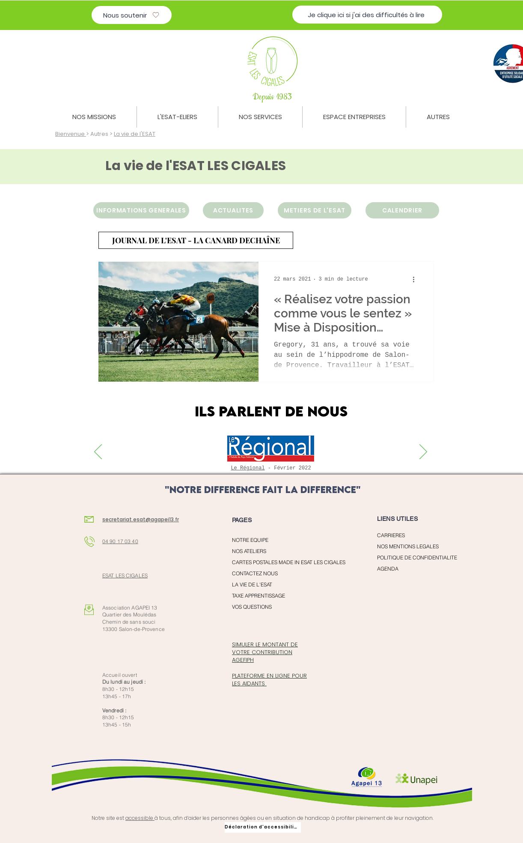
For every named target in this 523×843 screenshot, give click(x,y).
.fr (176, 519)
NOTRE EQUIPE (250, 540)
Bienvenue (70, 134)
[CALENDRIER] (402, 210)
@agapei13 (160, 519)
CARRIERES (391, 535)
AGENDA (387, 568)
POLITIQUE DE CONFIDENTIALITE (417, 557)
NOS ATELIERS (249, 551)
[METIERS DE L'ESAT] (314, 210)
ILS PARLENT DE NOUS (271, 411)
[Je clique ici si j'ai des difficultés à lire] (367, 15)
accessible (140, 818)
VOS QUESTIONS (252, 607)
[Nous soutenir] (132, 15)
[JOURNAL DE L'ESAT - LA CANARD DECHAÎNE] (195, 240)
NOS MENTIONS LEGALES (408, 546)
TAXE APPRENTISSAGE (258, 595)
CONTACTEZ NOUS (255, 573)
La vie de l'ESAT (134, 134)
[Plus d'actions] (416, 279)
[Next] (423, 452)
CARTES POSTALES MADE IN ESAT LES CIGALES (279, 562)
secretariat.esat (124, 519)
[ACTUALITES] (233, 210)
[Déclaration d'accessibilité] (263, 827)
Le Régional (247, 468)
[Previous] (98, 452)
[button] (94, 117)
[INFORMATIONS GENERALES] (141, 210)
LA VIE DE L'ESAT (252, 584)
